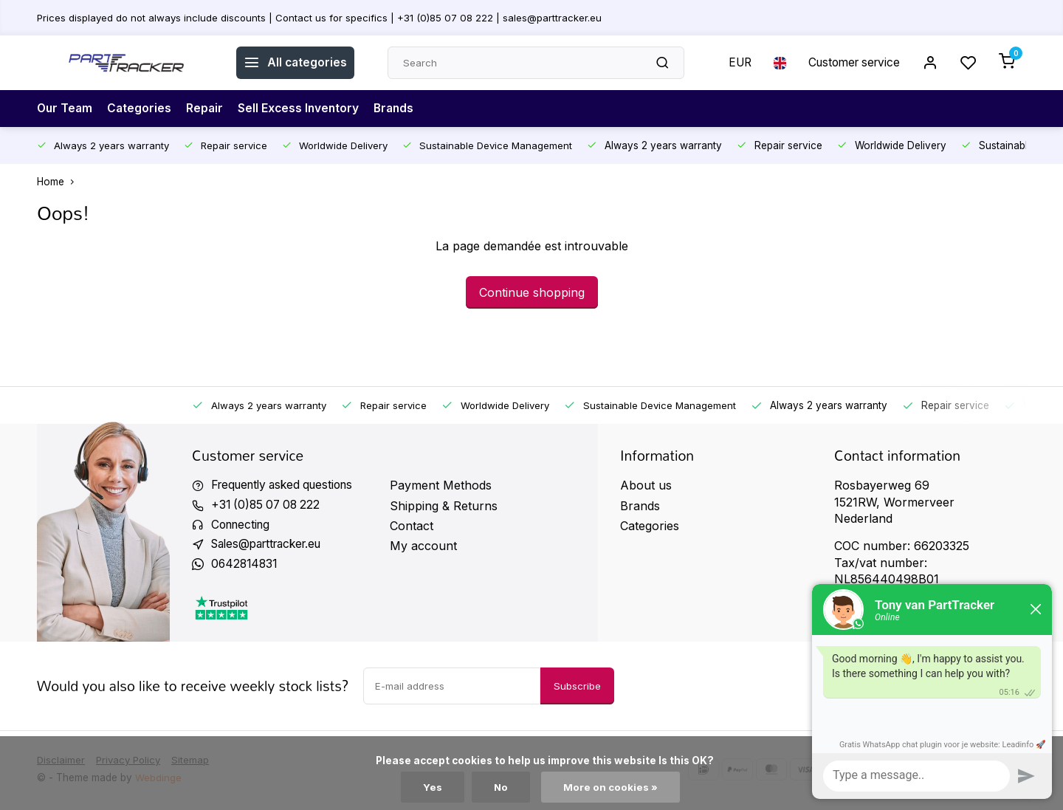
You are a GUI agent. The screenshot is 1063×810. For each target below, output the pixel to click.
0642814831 (246, 566)
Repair (208, 108)
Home (58, 182)
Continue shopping (532, 292)
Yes (431, 787)
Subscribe (577, 688)
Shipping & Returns (444, 505)
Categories (141, 108)
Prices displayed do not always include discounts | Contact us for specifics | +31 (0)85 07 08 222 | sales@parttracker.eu (323, 17)
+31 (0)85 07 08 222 (268, 505)
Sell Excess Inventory (303, 108)
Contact (411, 525)
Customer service (851, 62)
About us (646, 485)
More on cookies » (610, 787)
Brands (400, 108)
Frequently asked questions (288, 485)
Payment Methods (441, 485)
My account (423, 545)
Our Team (65, 108)
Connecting (243, 525)
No (500, 787)
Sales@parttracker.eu (271, 545)
